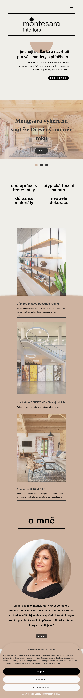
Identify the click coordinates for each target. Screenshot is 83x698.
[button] (78, 649)
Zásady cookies (28, 694)
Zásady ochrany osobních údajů (47, 694)
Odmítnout (41, 679)
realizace (58, 78)
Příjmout (41, 671)
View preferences (41, 687)
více (41, 636)
